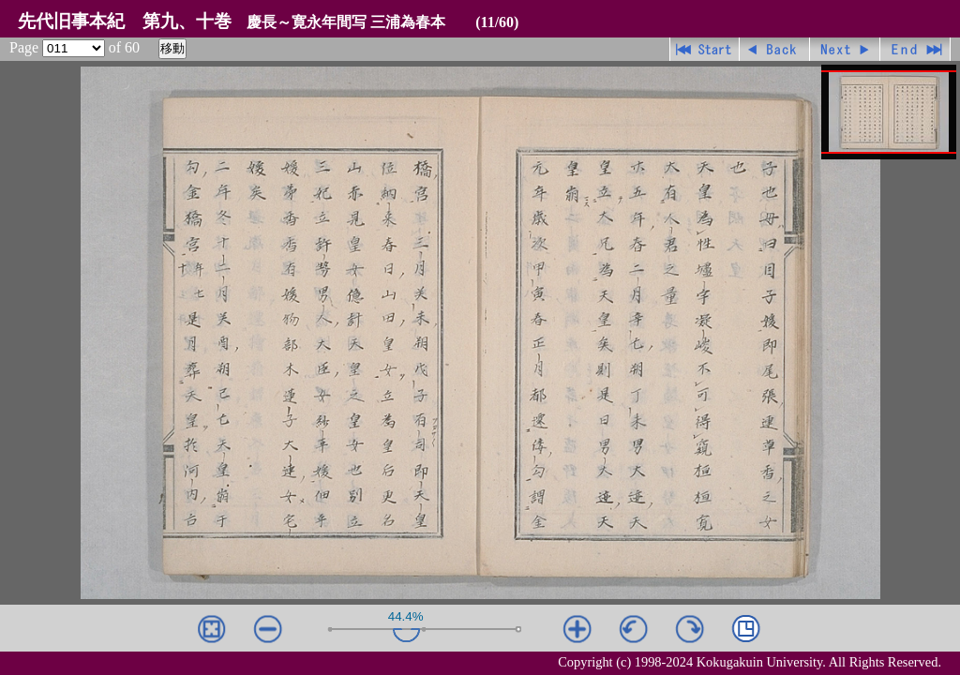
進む (845, 49)
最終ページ (915, 49)
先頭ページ (704, 49)
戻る (775, 49)
